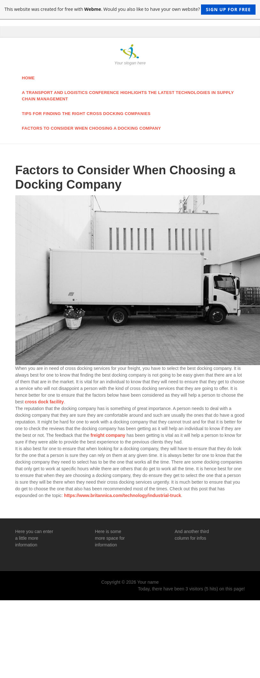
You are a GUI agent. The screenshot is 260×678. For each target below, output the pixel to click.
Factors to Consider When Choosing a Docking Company (91, 128)
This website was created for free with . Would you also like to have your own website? (130, 9)
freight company (108, 435)
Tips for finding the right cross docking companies (86, 113)
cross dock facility (44, 401)
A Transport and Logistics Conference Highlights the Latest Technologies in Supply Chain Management (128, 95)
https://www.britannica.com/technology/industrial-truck (122, 495)
